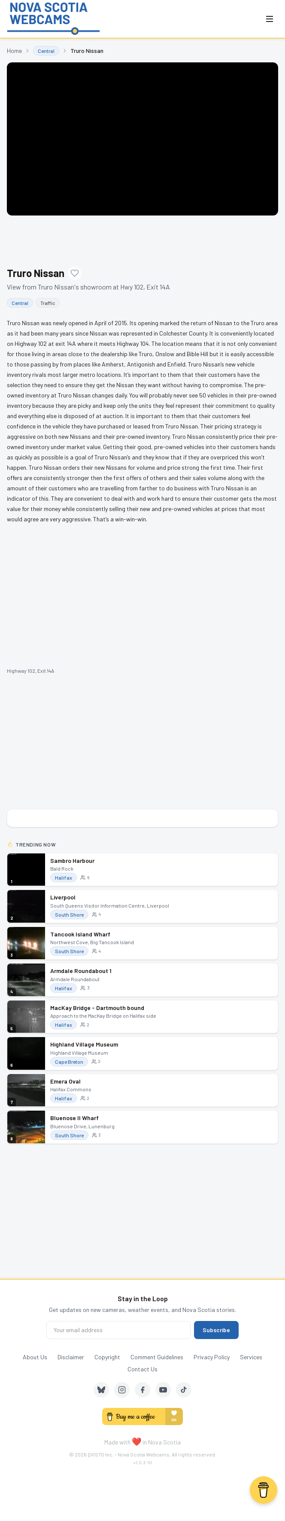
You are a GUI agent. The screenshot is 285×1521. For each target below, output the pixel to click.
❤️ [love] (136, 1441)
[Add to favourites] (75, 273)
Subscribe (216, 1329)
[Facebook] (142, 1390)
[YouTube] (163, 1390)
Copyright (107, 1357)
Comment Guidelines (156, 1357)
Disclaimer (71, 1357)
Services (251, 1357)
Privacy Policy (212, 1357)
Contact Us (142, 1369)
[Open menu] (269, 19)
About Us (35, 1357)
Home (14, 50)
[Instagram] (122, 1390)
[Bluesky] (101, 1390)
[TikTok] (183, 1390)
